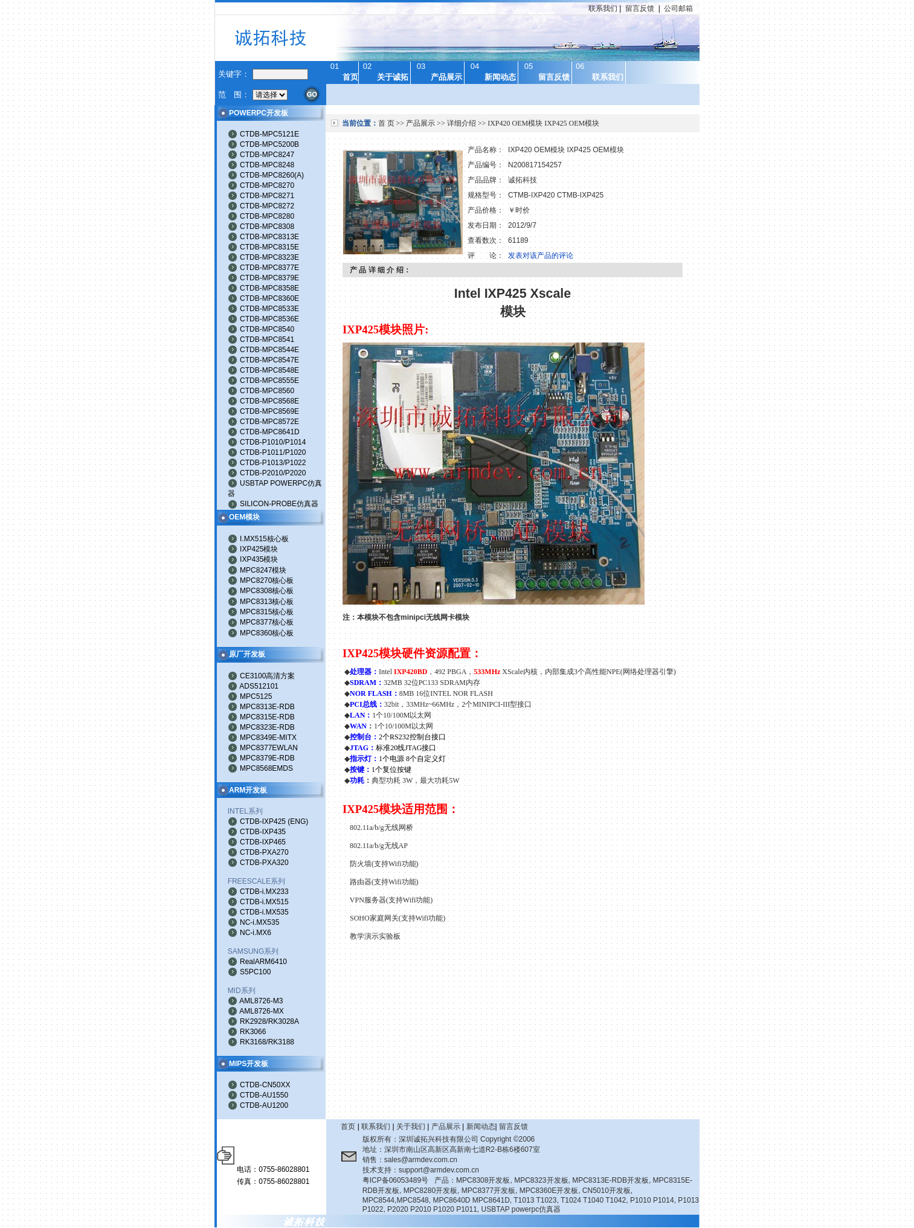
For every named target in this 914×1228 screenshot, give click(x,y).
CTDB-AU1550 (264, 1095)
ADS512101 (258, 686)
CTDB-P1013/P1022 (273, 462)
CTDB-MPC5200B (269, 144)
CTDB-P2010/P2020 (273, 473)
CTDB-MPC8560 (267, 391)
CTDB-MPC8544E (269, 350)
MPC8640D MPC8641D (471, 1200)
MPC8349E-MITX (268, 737)
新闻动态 (480, 1126)
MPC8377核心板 (267, 622)
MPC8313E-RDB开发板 (610, 1180)
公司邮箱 (678, 8)
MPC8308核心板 (267, 591)
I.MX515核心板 (264, 539)
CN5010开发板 (606, 1190)
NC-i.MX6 (255, 932)
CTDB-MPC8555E (269, 380)
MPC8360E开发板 (549, 1190)
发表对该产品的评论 (540, 255)
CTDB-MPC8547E (269, 360)
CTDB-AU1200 (264, 1105)
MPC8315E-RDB (267, 717)
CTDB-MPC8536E (269, 319)
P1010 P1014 (652, 1200)
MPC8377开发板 (488, 1190)
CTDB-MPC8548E (269, 370)
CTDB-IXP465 (263, 842)
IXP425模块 (259, 549)
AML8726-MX (261, 1011)
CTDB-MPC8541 (267, 339)
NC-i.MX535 (259, 922)
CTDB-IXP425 (263, 821)
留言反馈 (639, 8)
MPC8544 (378, 1200)
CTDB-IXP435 (263, 832)
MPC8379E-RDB (267, 758)
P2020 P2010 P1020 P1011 (432, 1209)
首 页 (386, 123)
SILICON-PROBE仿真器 (279, 504)
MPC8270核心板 (267, 580)
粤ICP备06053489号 (395, 1180)
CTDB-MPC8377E (269, 267)
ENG (298, 821)
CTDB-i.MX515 (264, 902)
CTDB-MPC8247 (267, 154)
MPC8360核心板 (267, 633)
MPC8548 (412, 1200)
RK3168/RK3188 (267, 1042)
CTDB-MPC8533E (269, 308)
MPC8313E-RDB (267, 706)
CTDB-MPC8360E (269, 298)
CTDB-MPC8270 (267, 185)
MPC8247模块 (263, 570)
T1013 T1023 (534, 1200)
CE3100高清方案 (267, 676)
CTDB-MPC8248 (267, 165)
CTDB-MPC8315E (269, 247)
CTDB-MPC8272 (267, 206)
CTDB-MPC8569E (269, 411)
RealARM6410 (263, 961)
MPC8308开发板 (483, 1180)
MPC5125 (256, 696)
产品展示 (420, 123)
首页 (348, 1126)
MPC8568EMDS (266, 768)
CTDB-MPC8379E (269, 278)
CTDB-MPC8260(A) (272, 175)
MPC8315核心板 (267, 612)
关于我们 (410, 1126)
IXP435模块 (259, 559)
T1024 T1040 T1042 (593, 1200)
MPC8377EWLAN (269, 748)
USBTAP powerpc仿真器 (521, 1209)
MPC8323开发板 (541, 1180)
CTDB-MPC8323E (269, 257)
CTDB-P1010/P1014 (273, 442)
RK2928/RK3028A (269, 1021)
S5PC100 (255, 972)
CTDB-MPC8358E (269, 288)
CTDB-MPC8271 (267, 195)
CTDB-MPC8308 (267, 226)
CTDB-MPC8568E (269, 401)
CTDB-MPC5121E (269, 134)
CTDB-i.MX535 (264, 912)
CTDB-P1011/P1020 (273, 452)
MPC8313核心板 (267, 601)
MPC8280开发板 (430, 1190)
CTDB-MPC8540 (267, 329)
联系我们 (602, 8)
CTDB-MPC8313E (269, 237)
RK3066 (253, 1031)
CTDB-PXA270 (264, 852)
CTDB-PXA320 (264, 862)
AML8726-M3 (261, 1001)
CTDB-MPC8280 (267, 216)
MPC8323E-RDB (267, 727)
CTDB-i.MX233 (264, 891)
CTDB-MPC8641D (270, 432)
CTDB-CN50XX (265, 1085)
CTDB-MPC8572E (269, 421)
